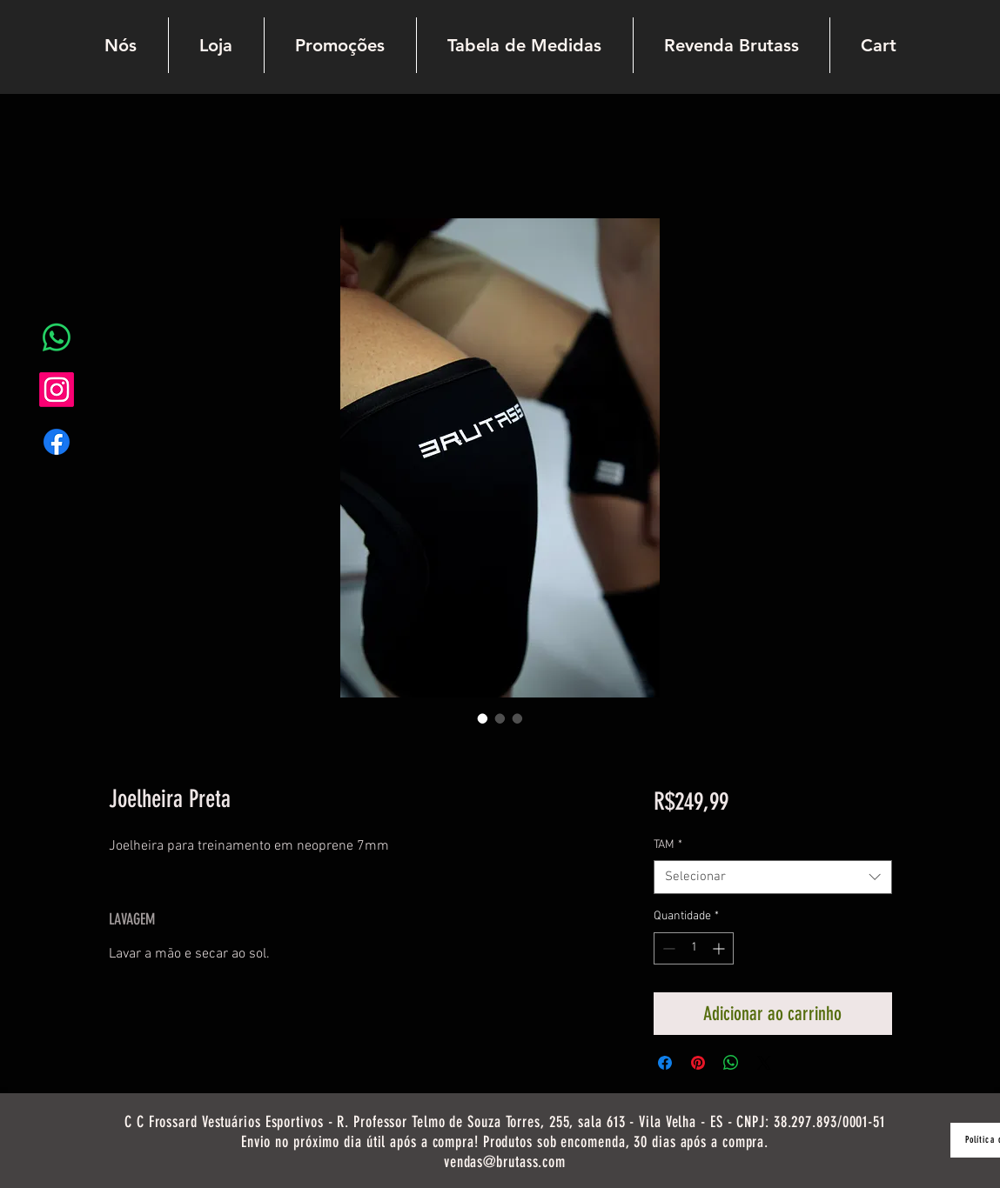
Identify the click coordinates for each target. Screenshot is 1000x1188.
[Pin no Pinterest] (698, 1062)
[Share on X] (764, 1062)
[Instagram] (56, 389)
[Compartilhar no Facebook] (664, 1062)
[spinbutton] (693, 948)
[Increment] (720, 948)
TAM (668, 845)
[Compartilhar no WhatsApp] (731, 1062)
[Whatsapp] (56, 337)
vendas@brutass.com (505, 1161)
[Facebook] (56, 441)
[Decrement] (667, 948)
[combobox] (772, 877)
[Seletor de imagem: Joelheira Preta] (483, 718)
